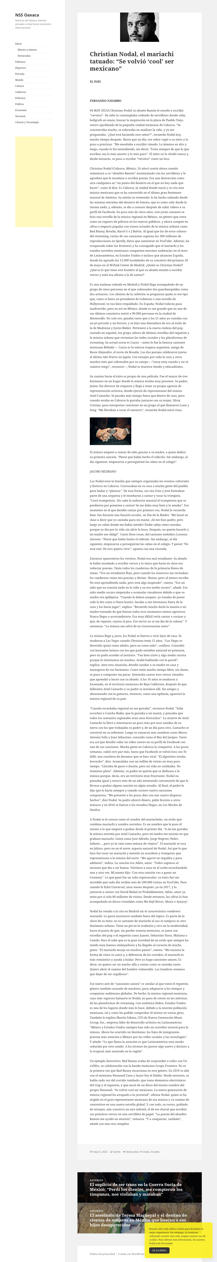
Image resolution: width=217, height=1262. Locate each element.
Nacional (20, 116)
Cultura (19, 86)
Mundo (19, 80)
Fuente (116, 1151)
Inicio (18, 43)
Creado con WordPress (131, 1254)
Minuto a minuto (27, 49)
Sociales (155, 1151)
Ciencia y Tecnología (27, 122)
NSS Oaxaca (27, 15)
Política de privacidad (102, 1254)
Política (19, 104)
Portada (19, 74)
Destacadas (24, 55)
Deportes (20, 67)
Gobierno (20, 92)
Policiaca (20, 61)
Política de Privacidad (160, 1247)
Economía (21, 110)
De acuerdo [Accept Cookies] (159, 1255)
